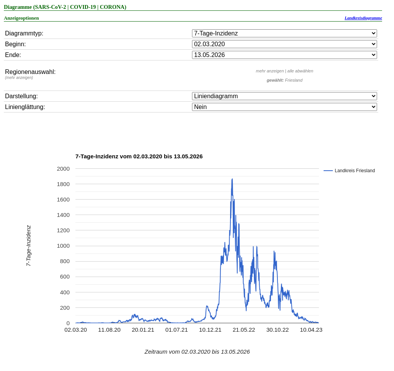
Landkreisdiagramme (363, 17)
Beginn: (15, 44)
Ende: (13, 55)
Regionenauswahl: (30, 74)
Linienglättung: (25, 107)
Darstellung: (21, 96)
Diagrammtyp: (24, 33)
